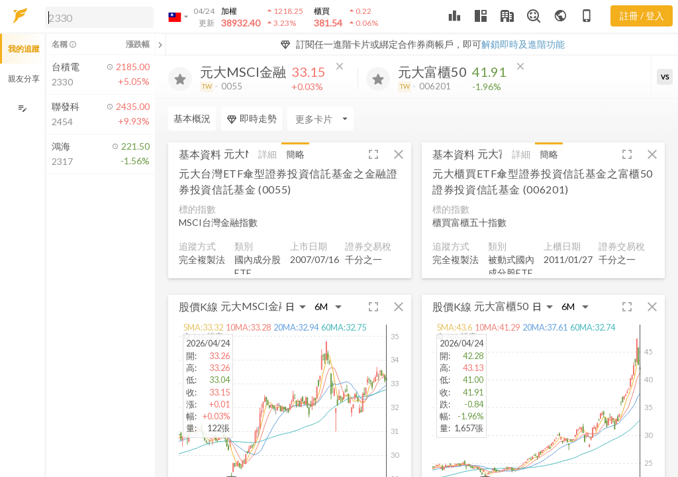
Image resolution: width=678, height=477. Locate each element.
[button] (97, 16)
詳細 (267, 154)
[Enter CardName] (320, 119)
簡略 (295, 154)
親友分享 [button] (24, 78)
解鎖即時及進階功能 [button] (523, 44)
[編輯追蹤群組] (22, 108)
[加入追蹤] (180, 79)
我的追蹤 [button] (24, 49)
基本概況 (192, 118)
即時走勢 (251, 119)
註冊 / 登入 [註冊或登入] (642, 15)
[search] (99, 17)
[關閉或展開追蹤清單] (160, 44)
